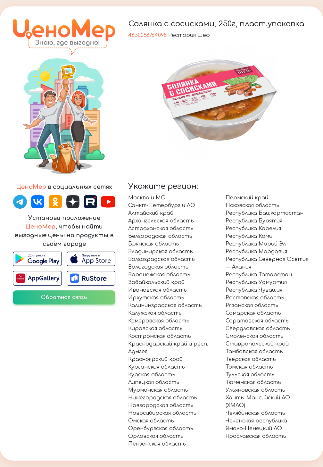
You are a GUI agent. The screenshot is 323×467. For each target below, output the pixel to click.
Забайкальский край (156, 282)
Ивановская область (157, 290)
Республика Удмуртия (256, 282)
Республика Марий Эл (256, 244)
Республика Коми (249, 236)
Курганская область (156, 367)
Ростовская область (255, 298)
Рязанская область (252, 305)
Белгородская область (160, 236)
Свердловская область (258, 328)
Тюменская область (253, 382)
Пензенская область (157, 444)
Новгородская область (161, 405)
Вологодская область (158, 267)
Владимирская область (160, 251)
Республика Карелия (253, 228)
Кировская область (155, 328)
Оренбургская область (160, 428)
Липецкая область (153, 382)
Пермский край (247, 198)
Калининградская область (165, 305)
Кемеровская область (158, 321)
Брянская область (153, 244)
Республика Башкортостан (264, 213)
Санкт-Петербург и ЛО (161, 205)
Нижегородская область (162, 398)
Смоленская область (255, 336)
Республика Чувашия (254, 290)
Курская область (151, 375)
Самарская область (253, 313)
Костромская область (159, 336)
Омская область (151, 421)
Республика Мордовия (256, 251)
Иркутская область (156, 298)
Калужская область (155, 313)
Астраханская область (161, 228)
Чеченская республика (256, 421)
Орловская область (156, 436)
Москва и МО (147, 198)
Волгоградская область (161, 259)
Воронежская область (159, 275)
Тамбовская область (254, 351)
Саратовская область (257, 321)
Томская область (249, 367)
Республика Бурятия (254, 221)
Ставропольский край (257, 344)
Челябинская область (255, 413)
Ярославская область (256, 436)
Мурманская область (158, 390)
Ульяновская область (255, 390)
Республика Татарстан (259, 275)
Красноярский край (155, 359)
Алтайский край (150, 213)
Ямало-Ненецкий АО (254, 428)
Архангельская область (161, 221)
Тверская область (251, 359)
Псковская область (252, 205)
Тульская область (250, 375)
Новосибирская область (162, 413)
